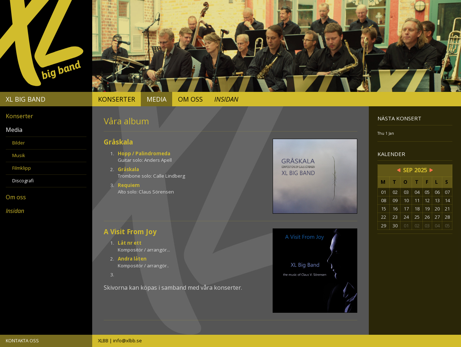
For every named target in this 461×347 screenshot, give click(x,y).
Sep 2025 (415, 170)
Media (156, 99)
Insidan (226, 99)
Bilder (18, 142)
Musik (18, 155)
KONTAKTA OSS (22, 340)
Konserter (116, 99)
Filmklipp (21, 168)
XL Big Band (25, 99)
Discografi (23, 180)
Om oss (190, 99)
